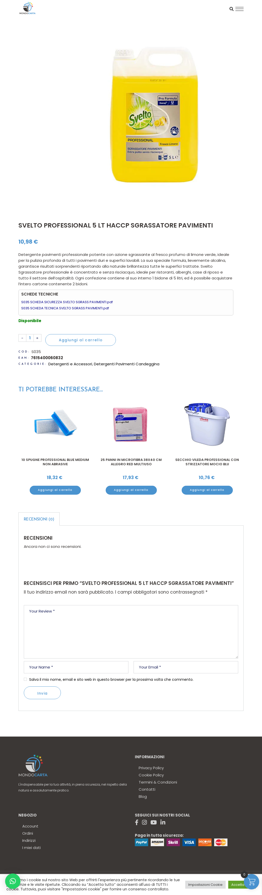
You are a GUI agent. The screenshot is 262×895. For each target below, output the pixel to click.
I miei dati (31, 847)
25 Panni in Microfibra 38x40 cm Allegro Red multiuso (131, 462)
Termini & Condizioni (158, 782)
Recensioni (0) (39, 520)
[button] (12, 881)
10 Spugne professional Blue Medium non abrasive (55, 462)
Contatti (147, 789)
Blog (143, 796)
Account (30, 826)
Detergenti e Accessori (70, 364)
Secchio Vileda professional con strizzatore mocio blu (207, 462)
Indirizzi (29, 840)
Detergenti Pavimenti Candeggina (126, 364)
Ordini (27, 833)
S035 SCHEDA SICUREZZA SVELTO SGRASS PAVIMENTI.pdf (67, 302)
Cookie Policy (151, 775)
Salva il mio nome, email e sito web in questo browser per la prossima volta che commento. (111, 679)
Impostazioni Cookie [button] (205, 884)
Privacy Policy (151, 768)
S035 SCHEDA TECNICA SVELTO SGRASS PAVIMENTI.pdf (65, 308)
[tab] (39, 519)
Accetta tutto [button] (242, 884)
